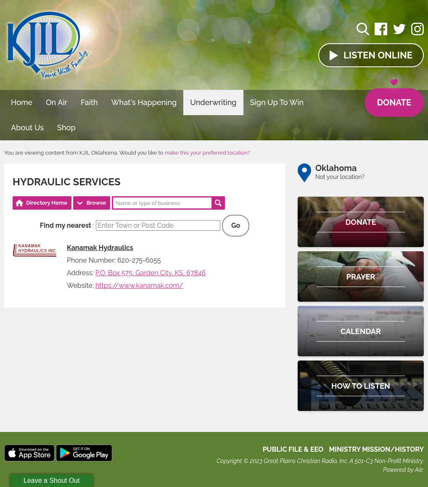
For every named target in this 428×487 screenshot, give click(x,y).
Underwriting (213, 102)
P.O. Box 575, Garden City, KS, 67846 (150, 273)
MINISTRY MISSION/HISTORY (376, 449)
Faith (89, 102)
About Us (27, 127)
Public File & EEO (293, 449)
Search (218, 203)
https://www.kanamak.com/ (139, 286)
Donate (394, 98)
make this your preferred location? (207, 153)
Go (235, 225)
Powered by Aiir (403, 469)
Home (21, 102)
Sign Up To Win (277, 102)
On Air (56, 102)
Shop (66, 127)
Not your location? (340, 177)
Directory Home (46, 203)
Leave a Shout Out (51, 480)
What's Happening (144, 102)
